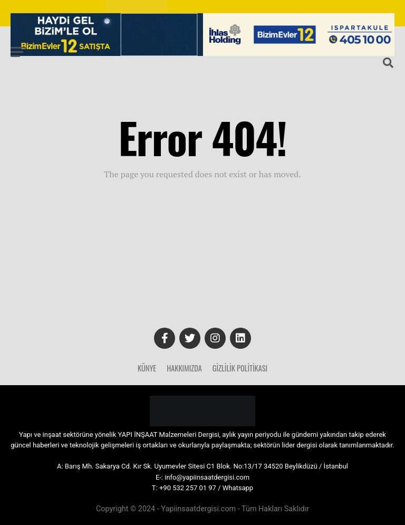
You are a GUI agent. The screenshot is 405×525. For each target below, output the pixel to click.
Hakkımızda (184, 368)
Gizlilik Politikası (240, 368)
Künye (147, 368)
